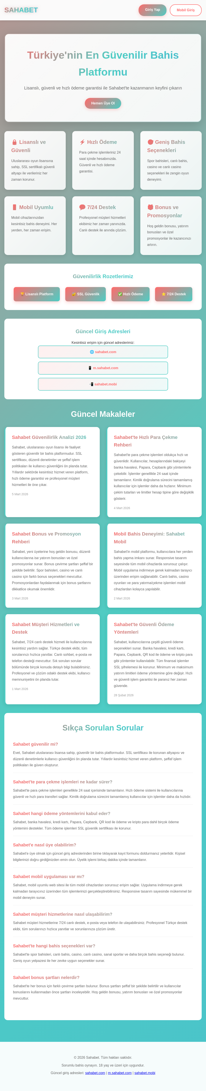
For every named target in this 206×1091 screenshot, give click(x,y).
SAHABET (21, 10)
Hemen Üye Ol (103, 103)
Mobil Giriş (186, 10)
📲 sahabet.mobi (103, 384)
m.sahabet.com (120, 1073)
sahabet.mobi (144, 1073)
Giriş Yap (152, 9)
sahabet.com (95, 1073)
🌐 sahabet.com (103, 352)
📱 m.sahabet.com (103, 368)
